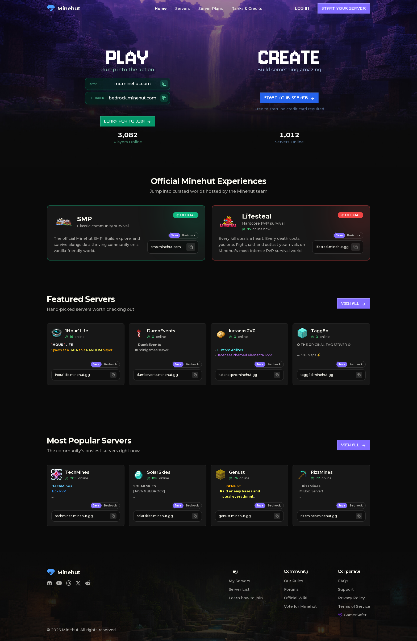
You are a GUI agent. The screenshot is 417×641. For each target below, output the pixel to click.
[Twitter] (78, 583)
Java (174, 235)
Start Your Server (344, 9)
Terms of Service (354, 606)
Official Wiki (295, 598)
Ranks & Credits (246, 8)
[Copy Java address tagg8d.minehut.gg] (331, 374)
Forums (291, 589)
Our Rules (293, 581)
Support (346, 589)
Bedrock (188, 235)
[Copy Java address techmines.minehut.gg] (85, 516)
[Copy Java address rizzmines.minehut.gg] (331, 516)
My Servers (239, 581)
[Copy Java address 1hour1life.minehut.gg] (85, 374)
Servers (182, 8)
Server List (239, 589)
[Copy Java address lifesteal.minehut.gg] (337, 247)
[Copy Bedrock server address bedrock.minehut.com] (127, 98)
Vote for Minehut (300, 606)
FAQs (343, 581)
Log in (302, 9)
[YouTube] (59, 583)
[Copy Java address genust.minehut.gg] (249, 516)
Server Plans (210, 8)
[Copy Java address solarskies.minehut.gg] (167, 516)
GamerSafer (352, 615)
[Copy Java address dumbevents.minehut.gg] (167, 374)
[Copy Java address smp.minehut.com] (172, 247)
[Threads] (68, 583)
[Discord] (49, 583)
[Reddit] (87, 583)
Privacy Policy (351, 598)
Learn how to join (127, 122)
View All (353, 304)
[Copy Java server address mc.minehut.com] (127, 84)
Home (161, 8)
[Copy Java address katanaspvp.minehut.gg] (249, 374)
